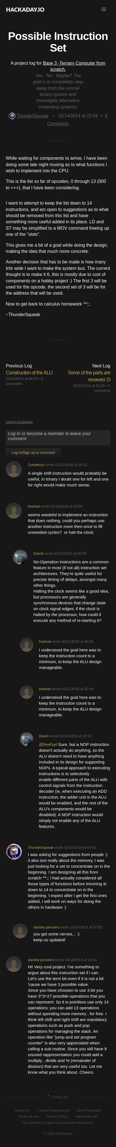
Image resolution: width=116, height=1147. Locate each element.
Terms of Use (28, 1116)
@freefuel (48, 744)
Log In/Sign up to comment (33, 452)
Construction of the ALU (29, 372)
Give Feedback (89, 1110)
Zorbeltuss (36, 465)
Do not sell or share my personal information (57, 1123)
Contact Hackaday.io (53, 1110)
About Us (22, 1110)
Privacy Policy (57, 1116)
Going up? (57, 1097)
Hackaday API (86, 1116)
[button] (103, 9)
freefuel (34, 506)
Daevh (38, 553)
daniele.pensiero (46, 927)
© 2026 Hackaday (58, 1133)
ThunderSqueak (29, 115)
